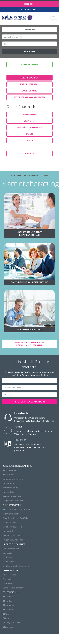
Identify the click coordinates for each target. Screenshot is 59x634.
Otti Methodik (9, 522)
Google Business (11, 622)
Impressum (8, 583)
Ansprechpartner (10, 574)
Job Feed (8, 627)
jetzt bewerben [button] (29, 77)
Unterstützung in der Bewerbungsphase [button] (29, 233)
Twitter (7, 601)
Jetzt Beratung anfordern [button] (29, 97)
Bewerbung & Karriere (13, 479)
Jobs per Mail (8, 474)
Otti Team (7, 557)
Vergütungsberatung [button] (29, 329)
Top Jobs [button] (29, 153)
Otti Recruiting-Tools (12, 526)
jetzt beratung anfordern (29, 401)
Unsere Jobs (8, 483)
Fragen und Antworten (13, 500)
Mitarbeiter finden (11, 513)
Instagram (8, 605)
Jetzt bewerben (10, 470)
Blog (6, 618)
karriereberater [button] (29, 84)
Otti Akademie (9, 561)
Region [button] (29, 134)
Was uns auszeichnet (12, 496)
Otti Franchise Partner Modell (16, 566)
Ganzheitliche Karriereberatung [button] (29, 282)
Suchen (29, 51)
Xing (6, 614)
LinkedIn (8, 609)
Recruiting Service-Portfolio (15, 518)
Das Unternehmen (11, 548)
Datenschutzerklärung (13, 587)
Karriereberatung (11, 487)
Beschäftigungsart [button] (29, 127)
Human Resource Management (17, 509)
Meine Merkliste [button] (29, 64)
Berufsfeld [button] (29, 114)
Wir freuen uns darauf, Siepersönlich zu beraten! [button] (29, 343)
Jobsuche (29, 29)
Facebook (8, 596)
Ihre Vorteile (8, 492)
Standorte (7, 553)
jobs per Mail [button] (29, 90)
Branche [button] (29, 121)
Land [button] (29, 140)
